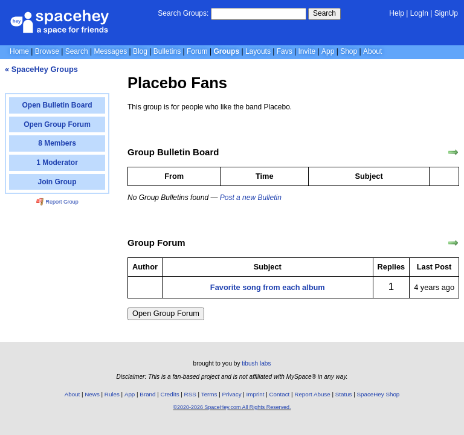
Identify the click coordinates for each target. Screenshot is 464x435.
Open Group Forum (165, 313)
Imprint (255, 394)
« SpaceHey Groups (41, 69)
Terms (209, 394)
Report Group (57, 202)
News (92, 394)
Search (324, 13)
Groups (226, 51)
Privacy (231, 394)
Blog (140, 51)
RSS (190, 394)
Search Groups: (183, 13)
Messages (110, 51)
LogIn (419, 13)
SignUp (446, 13)
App (327, 51)
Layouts (258, 51)
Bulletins (167, 51)
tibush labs (256, 363)
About (372, 51)
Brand (147, 394)
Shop (348, 51)
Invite (307, 51)
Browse (47, 51)
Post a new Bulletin (251, 197)
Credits (170, 394)
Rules (112, 394)
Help (396, 13)
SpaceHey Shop (378, 394)
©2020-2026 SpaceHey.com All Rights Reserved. (232, 407)
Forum (197, 51)
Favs (284, 51)
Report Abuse (312, 394)
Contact (279, 394)
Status (343, 394)
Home (19, 51)
